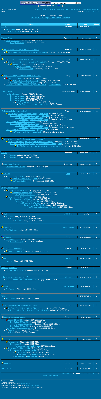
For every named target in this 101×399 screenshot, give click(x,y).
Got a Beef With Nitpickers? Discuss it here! (20, 305)
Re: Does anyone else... (15, 270)
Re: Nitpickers (11, 230)
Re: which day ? (12, 240)
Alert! (5, 214)
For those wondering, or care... (15, 317)
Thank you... (12, 330)
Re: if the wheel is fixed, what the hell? (21, 280)
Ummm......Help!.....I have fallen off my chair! (20, 59)
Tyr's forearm (6, 91)
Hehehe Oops (17, 64)
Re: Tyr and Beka (12, 41)
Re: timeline (10, 298)
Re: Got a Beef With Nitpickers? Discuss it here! (26, 308)
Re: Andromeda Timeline (15, 167)
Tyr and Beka (6, 38)
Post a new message (73, 9)
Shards (4, 153)
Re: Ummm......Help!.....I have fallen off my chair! (27, 62)
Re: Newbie (10, 289)
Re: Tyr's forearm (12, 94)
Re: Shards (10, 155)
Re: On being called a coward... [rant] (22, 114)
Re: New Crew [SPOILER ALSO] (25, 81)
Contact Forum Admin (48, 9)
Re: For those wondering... (13, 249)
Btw (11, 332)
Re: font (9, 261)
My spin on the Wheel (9, 188)
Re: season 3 (13, 342)
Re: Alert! (9, 216)
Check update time (93, 9)
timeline (4, 296)
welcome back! (7, 368)
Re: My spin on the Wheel (18, 191)
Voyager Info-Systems (32, 385)
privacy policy (25, 383)
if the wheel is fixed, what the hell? (14, 277)
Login (38, 9)
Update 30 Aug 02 (15, 320)
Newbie (6, 287)
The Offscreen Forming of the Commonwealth (21, 50)
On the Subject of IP (15, 177)
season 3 (6, 339)
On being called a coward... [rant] (14, 111)
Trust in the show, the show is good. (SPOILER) (22, 76)
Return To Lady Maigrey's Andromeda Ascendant (50, 18)
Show (59, 6)
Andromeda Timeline (11, 164)
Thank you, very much (16, 251)
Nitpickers (7, 227)
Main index (60, 9)
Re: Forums (10, 29)
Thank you (7, 363)
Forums (4, 27)
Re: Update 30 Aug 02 (19, 322)
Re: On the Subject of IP (21, 179)
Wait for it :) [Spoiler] (16, 78)
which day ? (8, 237)
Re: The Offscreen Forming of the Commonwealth (27, 52)
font (4, 258)
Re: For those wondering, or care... (19, 328)
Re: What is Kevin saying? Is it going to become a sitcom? (30, 142)
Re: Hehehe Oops (23, 67)
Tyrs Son (6, 174)
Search (84, 9)
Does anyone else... (9, 268)
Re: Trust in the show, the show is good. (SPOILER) (26, 85)
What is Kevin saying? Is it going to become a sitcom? (24, 139)
